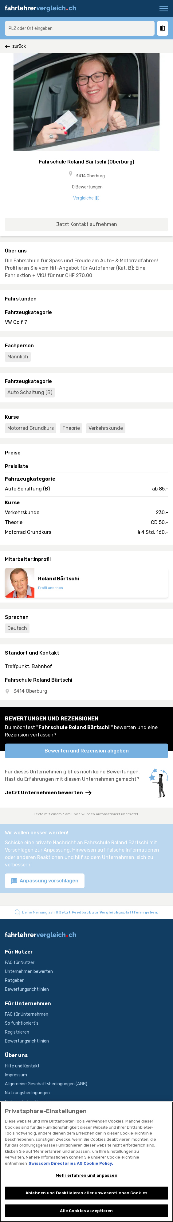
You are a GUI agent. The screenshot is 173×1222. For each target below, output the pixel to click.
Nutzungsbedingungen (27, 1092)
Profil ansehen (50, 588)
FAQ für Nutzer (19, 962)
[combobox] (80, 28)
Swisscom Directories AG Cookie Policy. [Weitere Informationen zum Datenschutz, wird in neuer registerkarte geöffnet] (71, 1169)
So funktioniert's (21, 1023)
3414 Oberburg (90, 176)
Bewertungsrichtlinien (27, 989)
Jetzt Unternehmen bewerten (48, 793)
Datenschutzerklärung (27, 1101)
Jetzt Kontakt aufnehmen (86, 224)
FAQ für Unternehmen (26, 1014)
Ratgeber (14, 980)
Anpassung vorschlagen (44, 881)
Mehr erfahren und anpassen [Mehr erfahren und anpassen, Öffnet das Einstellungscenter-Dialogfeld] (86, 1181)
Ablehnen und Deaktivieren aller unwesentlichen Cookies (86, 1198)
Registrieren (17, 1032)
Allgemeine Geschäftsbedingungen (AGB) (46, 1084)
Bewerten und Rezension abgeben (87, 751)
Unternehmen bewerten (29, 971)
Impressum (16, 1075)
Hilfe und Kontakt (22, 1066)
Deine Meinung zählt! (90, 912)
